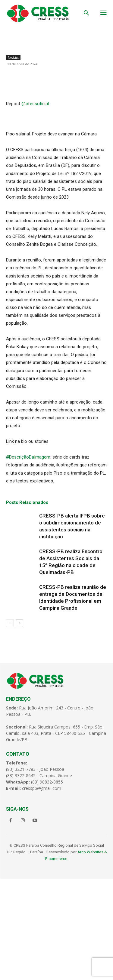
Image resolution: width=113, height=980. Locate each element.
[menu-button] (103, 13)
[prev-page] (10, 724)
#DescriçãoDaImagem (28, 558)
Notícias (13, 57)
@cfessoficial (35, 205)
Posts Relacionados (27, 603)
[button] (86, 13)
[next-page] (19, 724)
